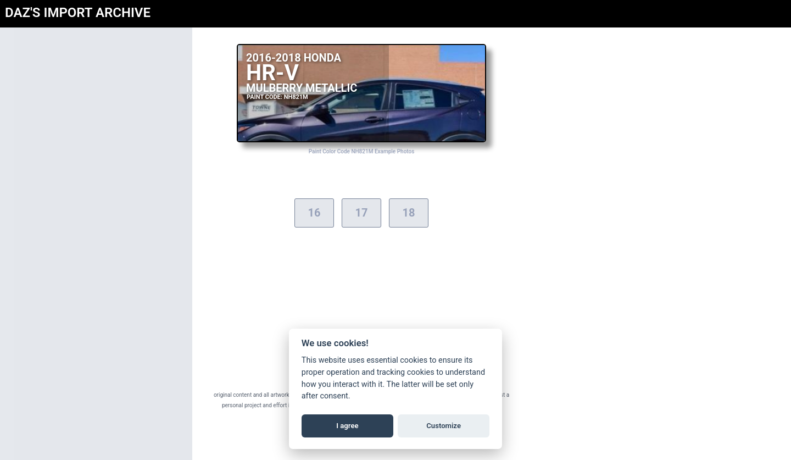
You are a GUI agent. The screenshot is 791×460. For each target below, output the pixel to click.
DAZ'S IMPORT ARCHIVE (78, 12)
